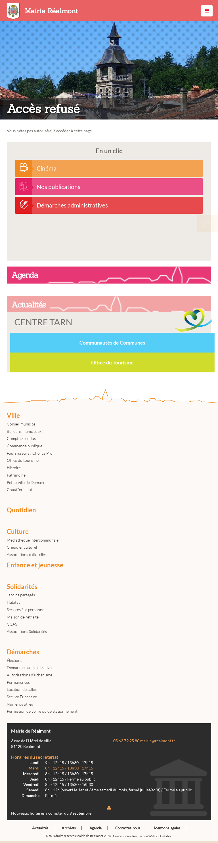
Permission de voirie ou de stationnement (42, 711)
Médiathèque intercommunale (32, 540)
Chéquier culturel (22, 547)
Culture (18, 531)
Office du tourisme (23, 460)
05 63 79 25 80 (126, 741)
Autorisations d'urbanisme (29, 674)
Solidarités (22, 586)
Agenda (95, 827)
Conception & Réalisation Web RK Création (142, 836)
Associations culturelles (27, 554)
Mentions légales (167, 827)
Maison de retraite (23, 617)
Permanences (18, 682)
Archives (69, 827)
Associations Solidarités (27, 631)
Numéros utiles (20, 704)
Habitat (13, 602)
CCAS (12, 624)
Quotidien (21, 510)
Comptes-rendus (21, 438)
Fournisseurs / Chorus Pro (30, 453)
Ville (13, 415)
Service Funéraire (22, 696)
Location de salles (22, 689)
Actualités (40, 827)
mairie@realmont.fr (157, 741)
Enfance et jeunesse (35, 565)
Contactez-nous (127, 827)
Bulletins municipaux (24, 431)
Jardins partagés (21, 594)
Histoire (14, 467)
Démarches (23, 652)
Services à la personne (25, 609)
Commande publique (24, 445)
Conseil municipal (21, 424)
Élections (14, 660)
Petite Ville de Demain (25, 482)
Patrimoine (16, 475)
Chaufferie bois (20, 489)
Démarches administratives (30, 667)
